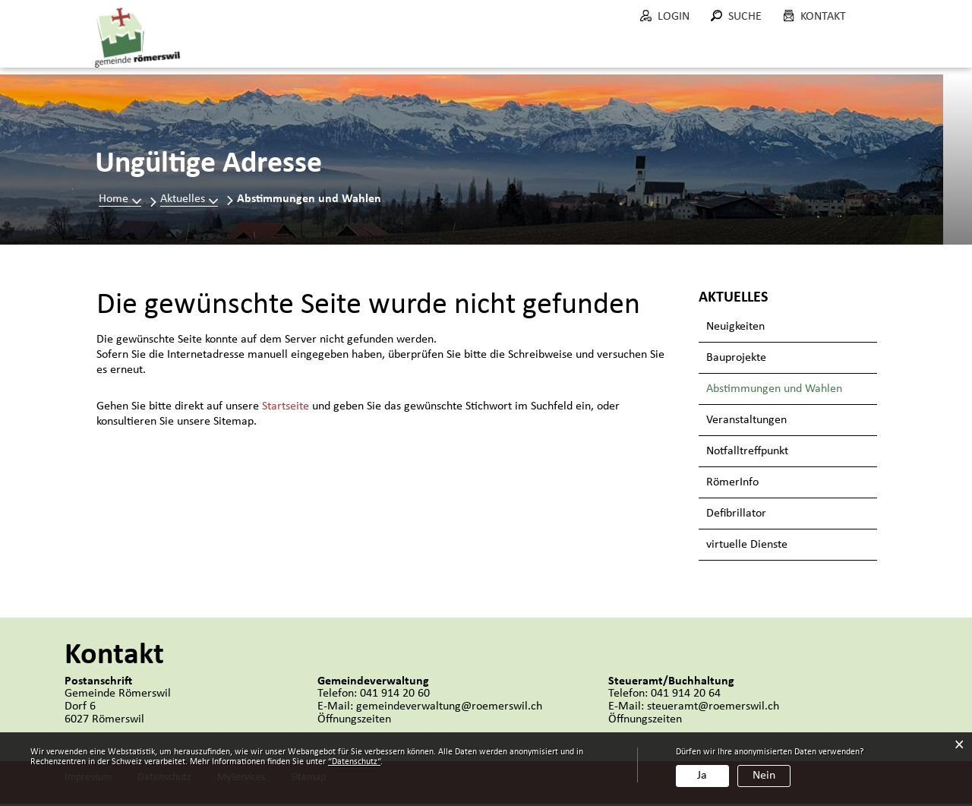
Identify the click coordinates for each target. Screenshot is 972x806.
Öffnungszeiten (354, 722)
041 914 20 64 (686, 696)
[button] (189, 201)
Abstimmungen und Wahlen (791, 390)
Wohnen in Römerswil (797, 52)
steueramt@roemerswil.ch (713, 709)
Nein (764, 776)
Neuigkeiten (735, 329)
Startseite (285, 409)
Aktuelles (267, 52)
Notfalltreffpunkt (747, 453)
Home (113, 201)
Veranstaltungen (746, 422)
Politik (426, 52)
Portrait (352, 52)
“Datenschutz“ (354, 761)
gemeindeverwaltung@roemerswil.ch (449, 709)
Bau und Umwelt (638, 52)
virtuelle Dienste (746, 547)
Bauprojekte (736, 360)
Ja (702, 776)
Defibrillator (736, 516)
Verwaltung (513, 52)
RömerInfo (732, 485)
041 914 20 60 (395, 696)
